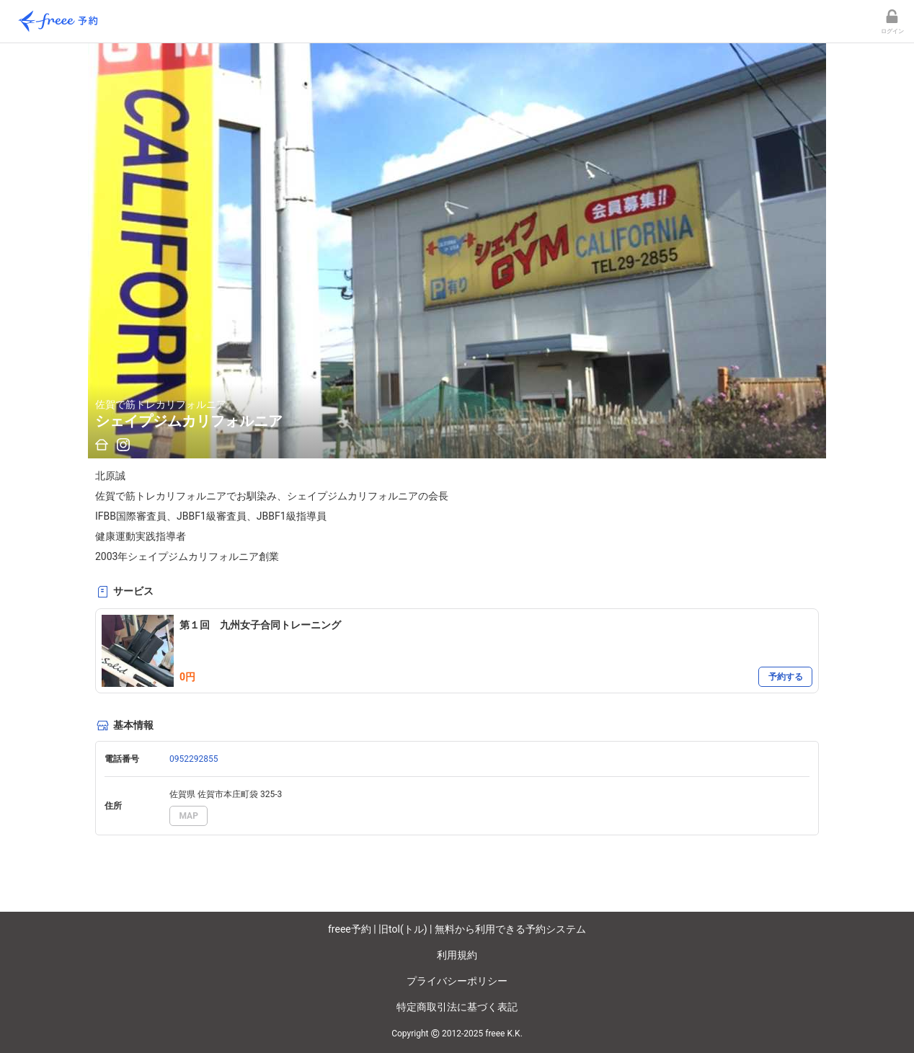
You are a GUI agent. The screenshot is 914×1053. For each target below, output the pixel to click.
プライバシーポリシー (457, 981)
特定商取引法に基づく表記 (457, 1007)
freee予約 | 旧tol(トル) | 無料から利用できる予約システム (457, 929)
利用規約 (457, 955)
